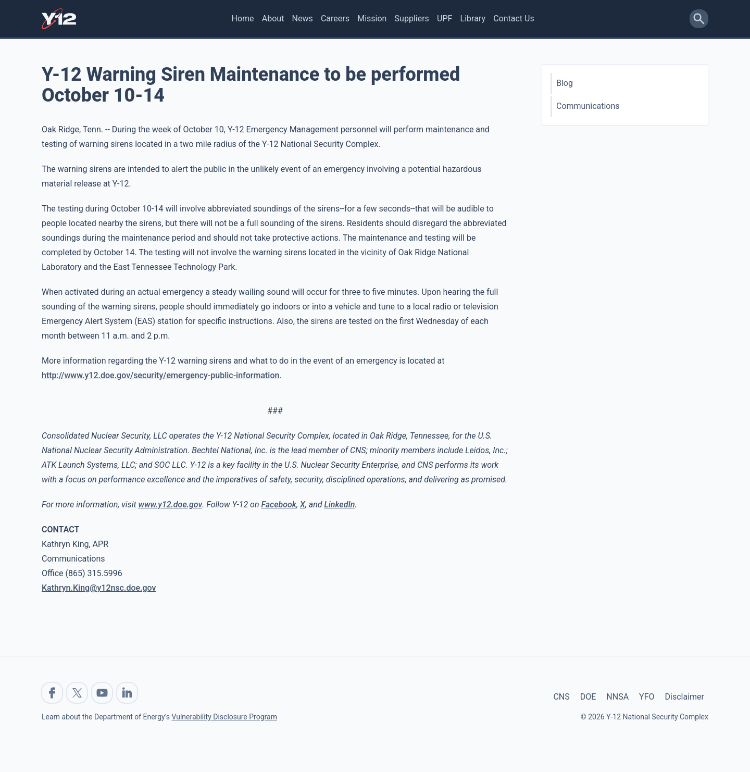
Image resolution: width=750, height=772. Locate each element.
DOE (588, 697)
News (302, 18)
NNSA (617, 697)
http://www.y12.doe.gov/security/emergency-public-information (160, 375)
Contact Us (513, 18)
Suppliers (412, 18)
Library (472, 18)
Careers (335, 18)
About (273, 18)
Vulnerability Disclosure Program (224, 717)
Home (243, 18)
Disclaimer (684, 697)
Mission (371, 18)
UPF (444, 18)
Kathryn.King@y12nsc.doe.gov (99, 588)
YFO (646, 697)
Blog (564, 83)
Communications (588, 106)
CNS (561, 697)
